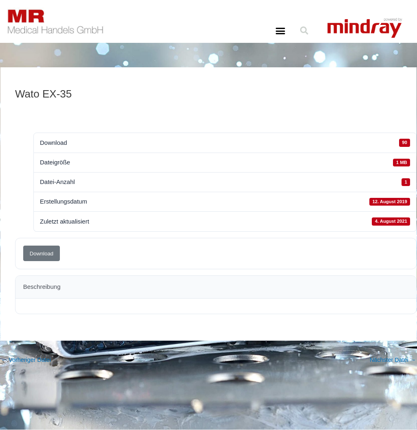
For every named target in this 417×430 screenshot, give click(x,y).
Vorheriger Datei (27, 360)
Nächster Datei (392, 360)
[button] (280, 31)
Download (41, 253)
